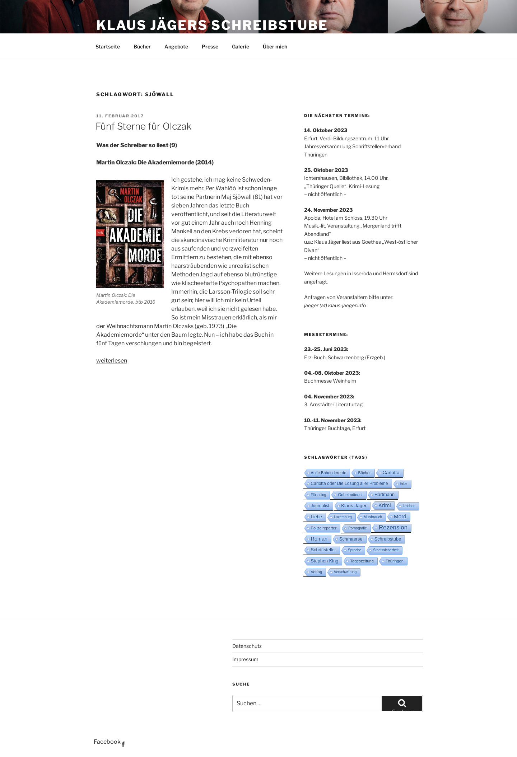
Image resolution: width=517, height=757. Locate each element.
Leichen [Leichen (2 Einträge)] (409, 506)
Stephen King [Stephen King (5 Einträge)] (325, 561)
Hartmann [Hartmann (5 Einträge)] (384, 494)
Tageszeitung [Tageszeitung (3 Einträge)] (361, 561)
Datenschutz (247, 646)
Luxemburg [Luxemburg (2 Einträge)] (343, 517)
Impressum (245, 659)
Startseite (108, 46)
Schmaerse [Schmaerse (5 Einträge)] (351, 539)
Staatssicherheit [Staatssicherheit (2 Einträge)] (386, 550)
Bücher (142, 46)
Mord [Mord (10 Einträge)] (400, 516)
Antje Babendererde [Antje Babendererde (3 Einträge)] (328, 473)
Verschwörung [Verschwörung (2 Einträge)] (345, 572)
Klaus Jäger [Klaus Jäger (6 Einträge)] (354, 505)
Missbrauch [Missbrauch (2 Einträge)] (373, 517)
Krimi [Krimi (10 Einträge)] (384, 505)
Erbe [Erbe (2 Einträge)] (403, 484)
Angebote (176, 46)
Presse (210, 46)
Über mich (275, 46)
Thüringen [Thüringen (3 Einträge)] (395, 561)
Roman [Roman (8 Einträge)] (319, 539)
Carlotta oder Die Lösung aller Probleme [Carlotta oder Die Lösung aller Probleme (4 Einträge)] (349, 483)
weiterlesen (111, 360)
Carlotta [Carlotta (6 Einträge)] (391, 472)
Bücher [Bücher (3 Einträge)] (364, 473)
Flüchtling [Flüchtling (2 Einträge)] (318, 495)
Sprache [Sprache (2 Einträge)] (354, 550)
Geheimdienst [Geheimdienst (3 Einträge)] (350, 494)
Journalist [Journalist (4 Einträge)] (320, 505)
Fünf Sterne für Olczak (143, 126)
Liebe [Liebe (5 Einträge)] (316, 516)
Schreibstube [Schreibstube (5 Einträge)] (387, 539)
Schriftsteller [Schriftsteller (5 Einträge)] (323, 549)
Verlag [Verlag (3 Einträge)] (316, 572)
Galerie (240, 46)
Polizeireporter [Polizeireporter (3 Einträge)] (324, 528)
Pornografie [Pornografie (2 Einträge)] (357, 528)
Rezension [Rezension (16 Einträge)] (393, 527)
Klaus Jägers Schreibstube (212, 25)
